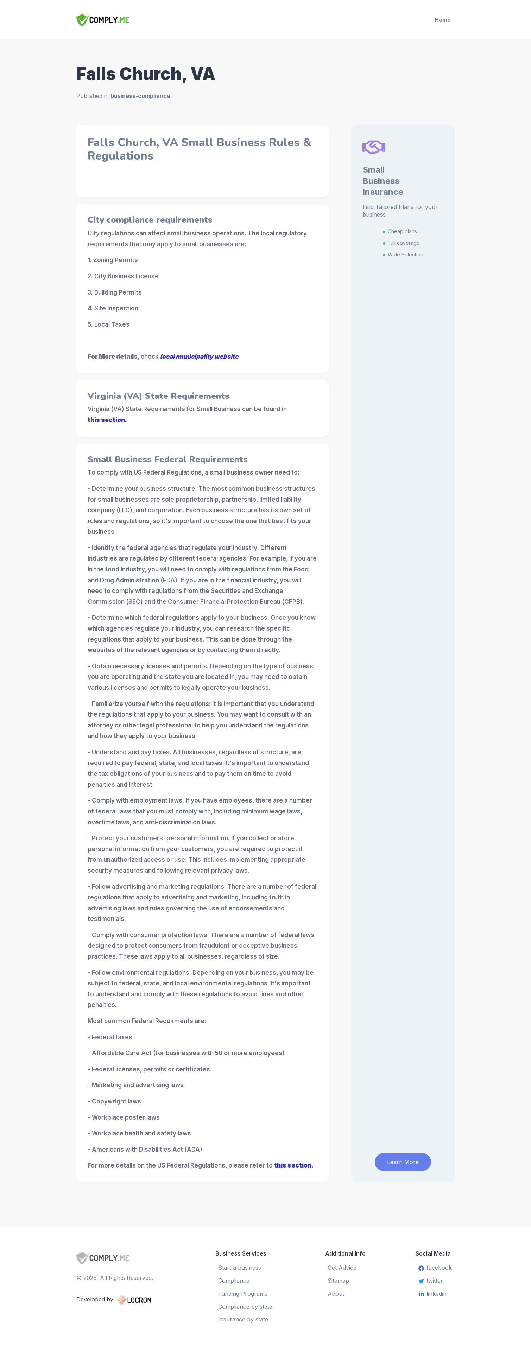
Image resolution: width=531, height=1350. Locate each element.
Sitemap (338, 1280)
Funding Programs (242, 1293)
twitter (430, 1280)
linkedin (432, 1293)
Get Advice (342, 1267)
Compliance (233, 1280)
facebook (435, 1267)
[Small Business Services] (122, 20)
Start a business (239, 1267)
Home (443, 19)
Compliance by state (245, 1306)
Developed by (120, 1299)
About (336, 1293)
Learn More (403, 1161)
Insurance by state (243, 1319)
